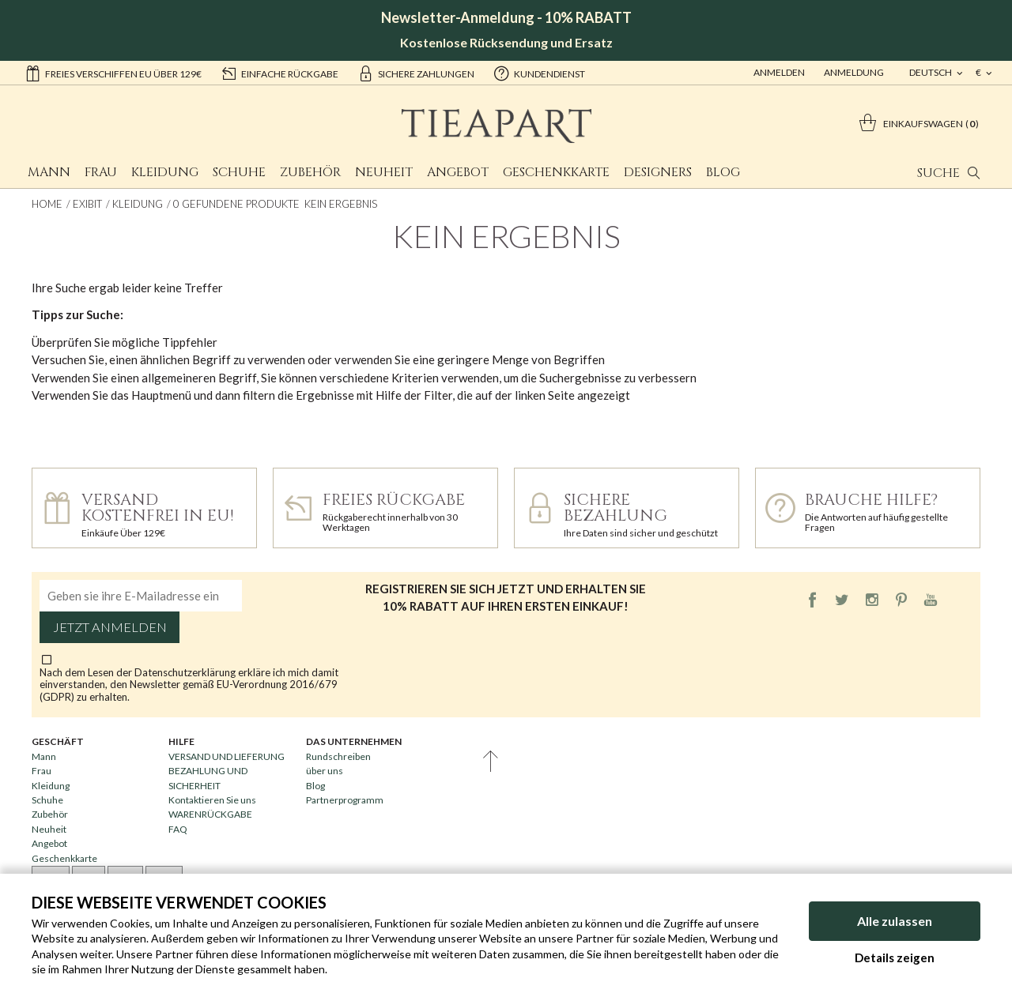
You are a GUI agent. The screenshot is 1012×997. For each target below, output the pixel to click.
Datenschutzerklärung (186, 672)
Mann (49, 172)
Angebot (458, 172)
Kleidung (164, 172)
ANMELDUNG (854, 72)
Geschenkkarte (556, 172)
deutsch (931, 72)
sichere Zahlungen (415, 73)
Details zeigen (895, 957)
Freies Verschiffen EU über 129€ (113, 73)
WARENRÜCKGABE (210, 814)
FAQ (177, 829)
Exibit (87, 204)
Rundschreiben (338, 756)
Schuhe (239, 172)
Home (47, 204)
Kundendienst (539, 73)
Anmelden (779, 72)
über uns (324, 771)
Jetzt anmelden (110, 627)
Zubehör (310, 172)
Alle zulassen (894, 920)
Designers (658, 172)
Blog (723, 172)
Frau (101, 172)
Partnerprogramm (344, 800)
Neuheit (384, 172)
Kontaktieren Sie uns (212, 800)
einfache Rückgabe (279, 73)
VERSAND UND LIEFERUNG (226, 756)
